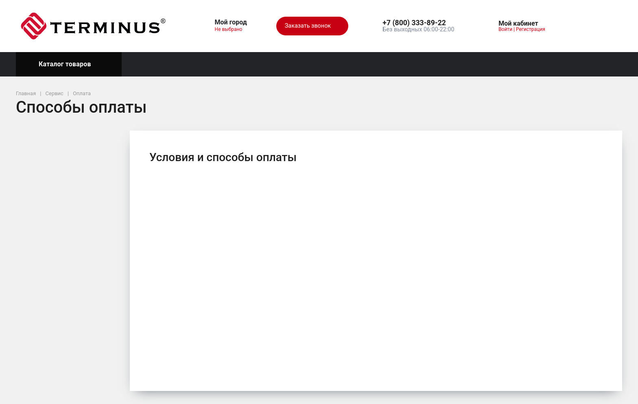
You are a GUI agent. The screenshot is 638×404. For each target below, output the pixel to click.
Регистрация (530, 29)
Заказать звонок (312, 26)
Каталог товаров (68, 64)
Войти (505, 29)
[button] (418, 23)
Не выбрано (232, 29)
